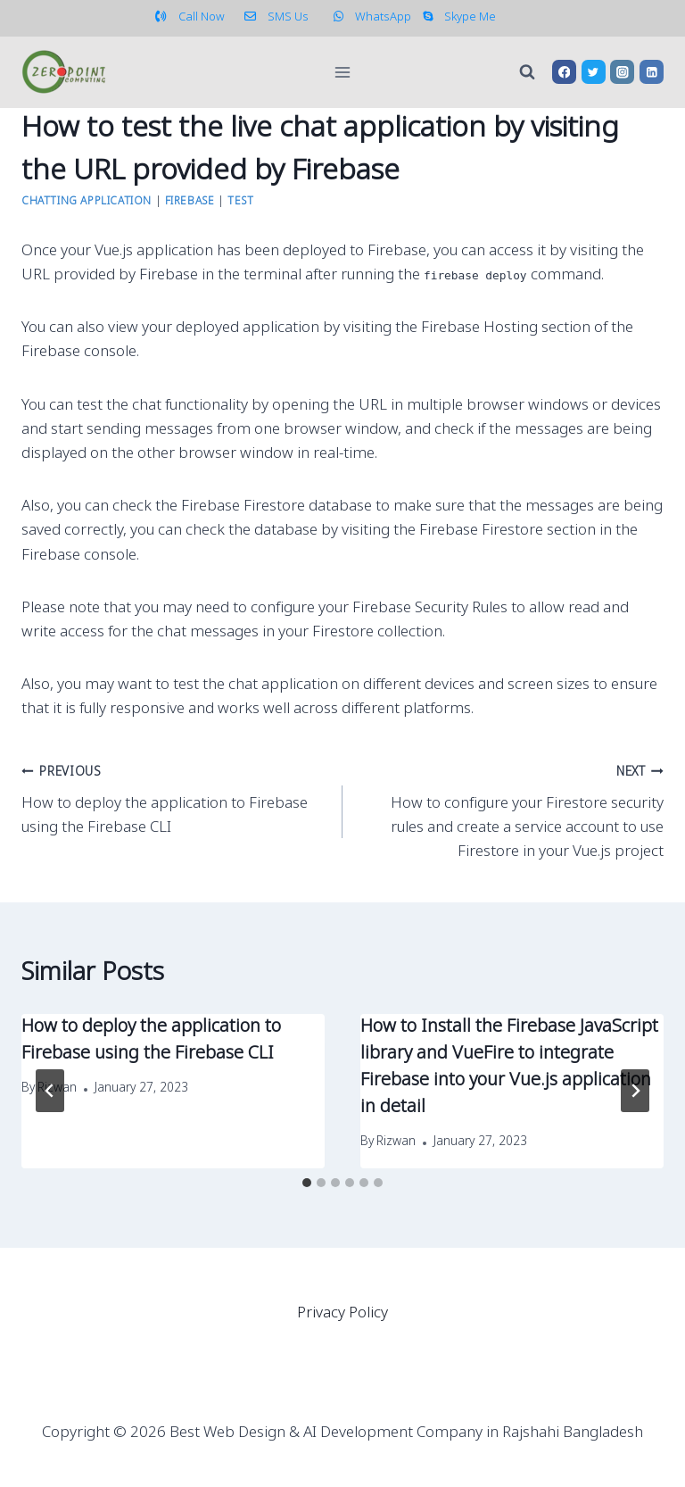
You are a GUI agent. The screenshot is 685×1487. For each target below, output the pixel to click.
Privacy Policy (342, 1313)
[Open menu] (342, 72)
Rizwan (396, 1142)
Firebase (190, 202)
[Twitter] (594, 72)
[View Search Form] (527, 72)
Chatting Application (86, 202)
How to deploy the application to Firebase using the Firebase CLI (174, 799)
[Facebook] (564, 72)
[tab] (306, 1182)
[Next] (635, 1090)
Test (240, 202)
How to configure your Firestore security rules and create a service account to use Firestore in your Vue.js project (511, 811)
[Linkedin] (652, 72)
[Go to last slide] (50, 1090)
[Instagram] (622, 72)
